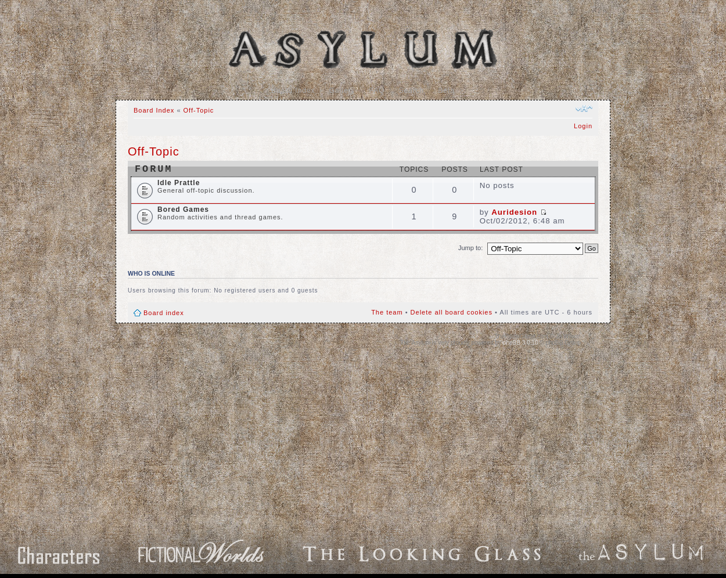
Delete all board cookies (452, 312)
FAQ (377, 90)
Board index (163, 312)
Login (583, 125)
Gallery (342, 90)
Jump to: (470, 247)
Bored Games (183, 209)
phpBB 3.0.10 (520, 342)
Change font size (584, 108)
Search (411, 90)
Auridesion (514, 212)
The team (386, 312)
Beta (446, 90)
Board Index (293, 90)
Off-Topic (199, 110)
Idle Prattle (178, 183)
